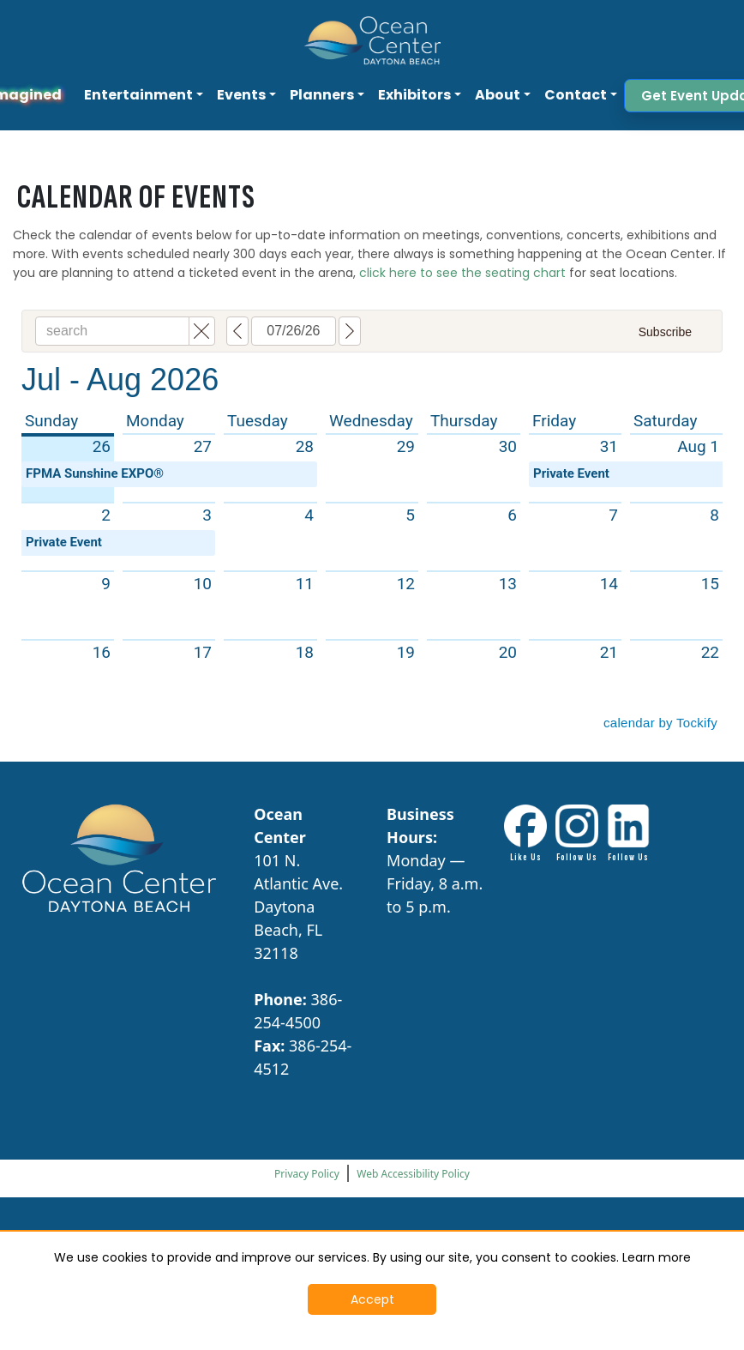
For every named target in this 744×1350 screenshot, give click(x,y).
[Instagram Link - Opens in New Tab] (576, 834)
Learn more (656, 1257)
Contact (575, 95)
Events (241, 95)
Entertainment (138, 95)
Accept (372, 1299)
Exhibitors (414, 95)
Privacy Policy (306, 1173)
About (497, 95)
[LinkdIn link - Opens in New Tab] (628, 834)
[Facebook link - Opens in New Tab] (525, 834)
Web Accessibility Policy (413, 1173)
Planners (322, 95)
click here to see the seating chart (462, 272)
